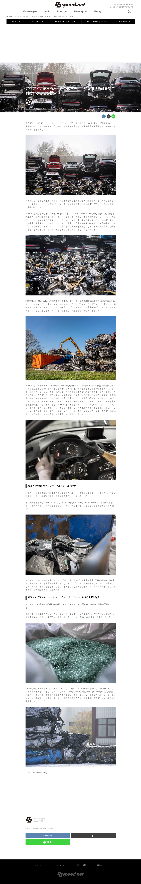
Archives (124, 21)
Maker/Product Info (65, 21)
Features (37, 21)
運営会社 (100, 865)
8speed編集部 (40, 100)
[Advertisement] (71, 43)
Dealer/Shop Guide (97, 21)
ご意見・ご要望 (80, 865)
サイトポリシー (60, 865)
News (16, 21)
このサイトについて (41, 865)
